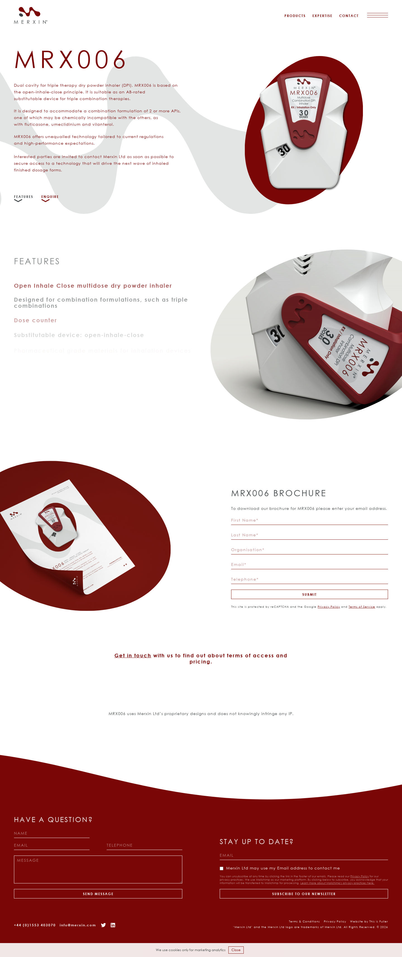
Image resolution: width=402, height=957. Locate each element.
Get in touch (132, 655)
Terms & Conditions (304, 921)
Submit (309, 594)
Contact (349, 15)
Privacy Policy (329, 607)
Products (295, 15)
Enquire (50, 196)
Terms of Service (362, 607)
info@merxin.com (78, 925)
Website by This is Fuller (369, 921)
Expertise (322, 15)
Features (23, 196)
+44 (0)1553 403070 (35, 925)
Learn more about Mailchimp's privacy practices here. (337, 883)
